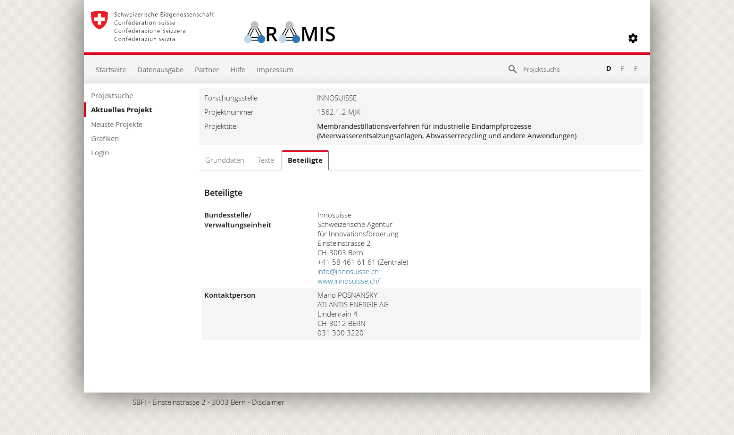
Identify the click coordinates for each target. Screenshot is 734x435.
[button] (633, 38)
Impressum (275, 69)
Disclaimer (268, 402)
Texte (266, 160)
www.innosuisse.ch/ (348, 280)
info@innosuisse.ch (348, 271)
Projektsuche (112, 95)
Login (100, 152)
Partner (207, 69)
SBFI (139, 402)
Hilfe (237, 69)
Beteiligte (305, 160)
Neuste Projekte (116, 124)
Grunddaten (224, 160)
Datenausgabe (160, 69)
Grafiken (105, 138)
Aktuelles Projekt (121, 110)
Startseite (111, 69)
